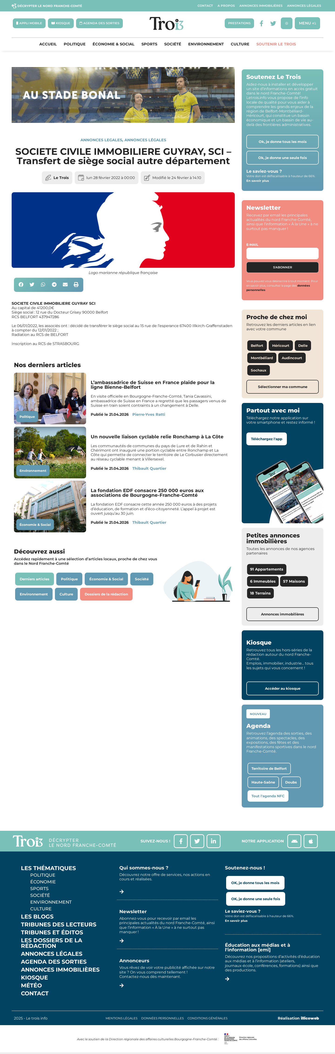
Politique (75, 44)
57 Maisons (294, 581)
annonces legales (101, 140)
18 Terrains (260, 593)
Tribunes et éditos (52, 933)
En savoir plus (257, 180)
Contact (205, 5)
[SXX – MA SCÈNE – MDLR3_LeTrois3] (123, 121)
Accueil (48, 44)
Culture (240, 44)
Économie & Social (113, 44)
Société (172, 44)
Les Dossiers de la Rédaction (51, 943)
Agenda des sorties (54, 962)
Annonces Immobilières (260, 5)
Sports (149, 44)
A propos (226, 5)
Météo (31, 986)
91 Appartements (266, 569)
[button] (21, 285)
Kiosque (34, 978)
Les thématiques (48, 868)
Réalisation (298, 1018)
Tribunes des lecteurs (58, 925)
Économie (43, 882)
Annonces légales (304, 5)
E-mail (252, 245)
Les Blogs (37, 917)
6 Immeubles (263, 581)
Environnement (206, 44)
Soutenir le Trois (276, 44)
